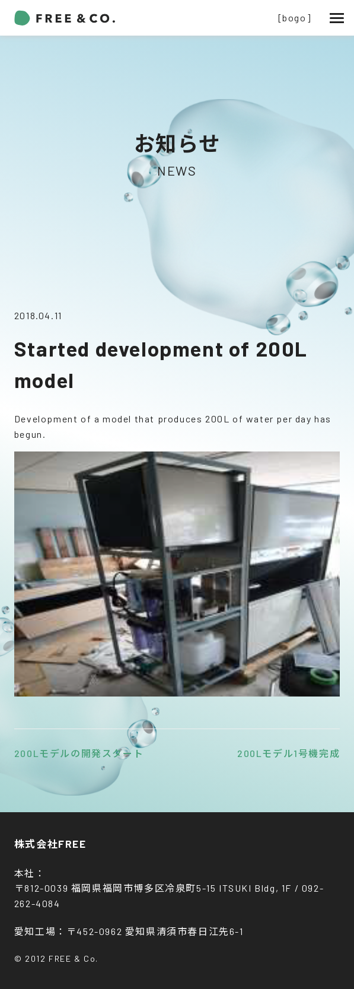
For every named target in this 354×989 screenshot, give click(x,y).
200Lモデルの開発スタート (78, 753)
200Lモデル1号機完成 (288, 753)
